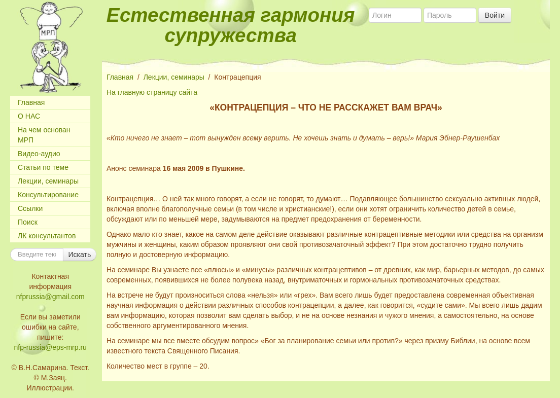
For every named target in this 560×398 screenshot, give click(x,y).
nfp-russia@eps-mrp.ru (50, 347)
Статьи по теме (43, 167)
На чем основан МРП (44, 135)
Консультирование (48, 195)
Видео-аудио (39, 154)
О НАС (29, 116)
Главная (31, 102)
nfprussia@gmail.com (50, 297)
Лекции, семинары (48, 181)
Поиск (28, 222)
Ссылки (30, 208)
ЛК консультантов (47, 236)
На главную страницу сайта (152, 92)
